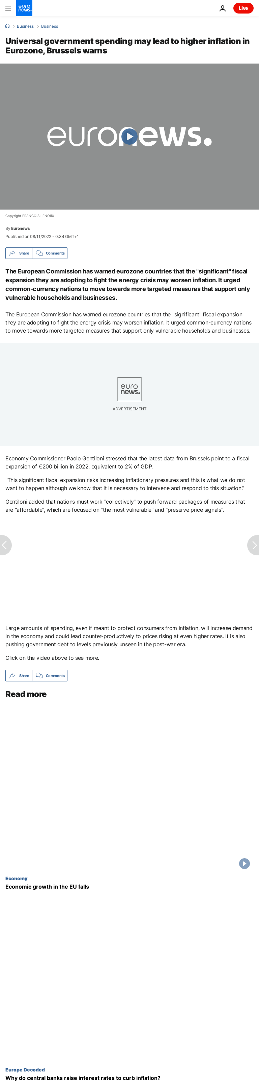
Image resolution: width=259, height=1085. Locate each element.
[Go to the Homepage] (24, 8)
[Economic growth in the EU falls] (129, 887)
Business (25, 26)
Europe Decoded (25, 1069)
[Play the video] (129, 137)
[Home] (7, 26)
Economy (16, 878)
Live (243, 8)
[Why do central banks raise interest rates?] (129, 1078)
